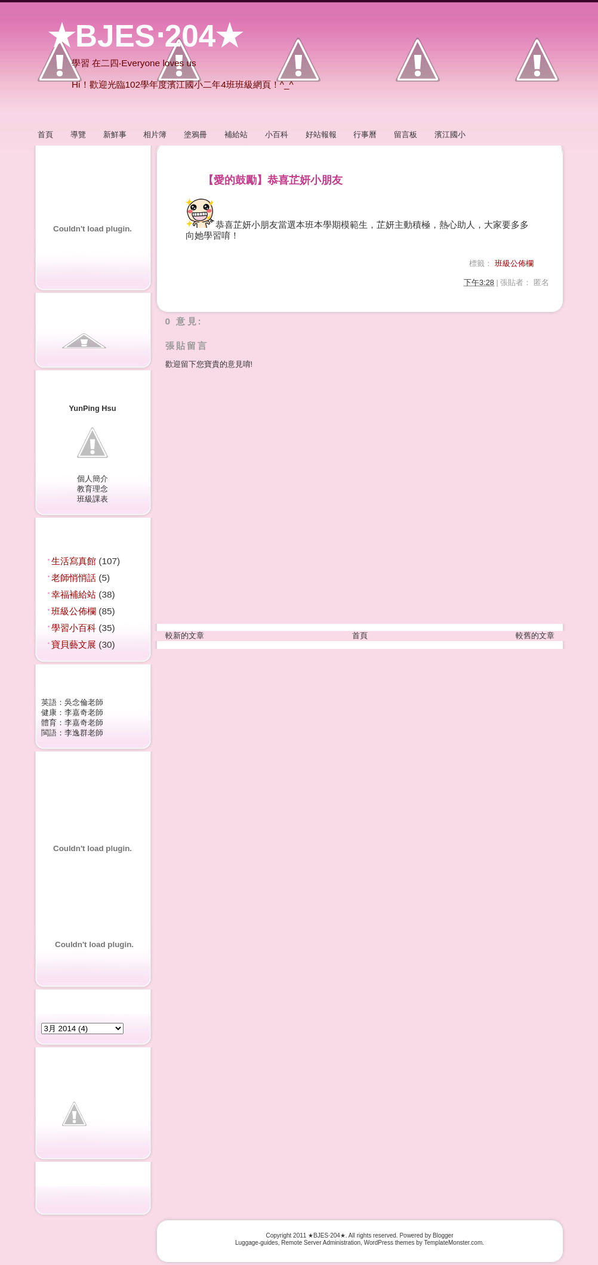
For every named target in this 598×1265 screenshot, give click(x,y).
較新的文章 (184, 635)
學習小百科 (74, 628)
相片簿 (155, 134)
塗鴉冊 (195, 134)
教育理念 (92, 488)
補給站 (236, 134)
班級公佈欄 (74, 611)
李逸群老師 (83, 732)
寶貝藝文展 (74, 644)
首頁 (45, 134)
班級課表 (92, 498)
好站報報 (321, 134)
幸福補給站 (74, 594)
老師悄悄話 (74, 578)
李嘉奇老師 (83, 712)
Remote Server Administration (320, 1242)
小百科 (276, 134)
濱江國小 (450, 134)
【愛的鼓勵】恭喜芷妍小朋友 (273, 180)
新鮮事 (115, 134)
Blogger (443, 1235)
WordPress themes (389, 1242)
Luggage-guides (256, 1242)
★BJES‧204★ (145, 36)
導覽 (78, 134)
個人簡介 (92, 478)
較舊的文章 (535, 635)
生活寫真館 (74, 561)
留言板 (405, 134)
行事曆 (365, 134)
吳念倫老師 (83, 702)
